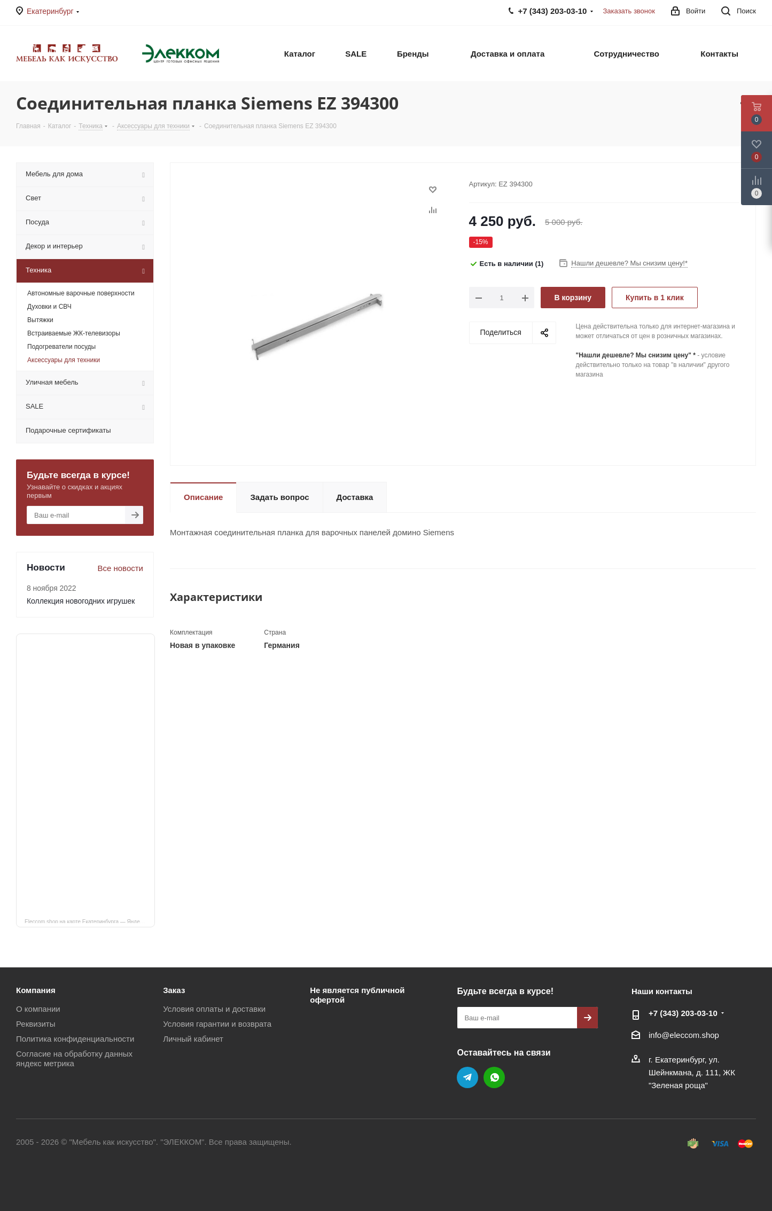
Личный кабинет (193, 1038)
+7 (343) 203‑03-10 (683, 1013)
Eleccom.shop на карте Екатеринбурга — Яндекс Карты (90, 921)
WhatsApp (494, 1077)
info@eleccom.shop (684, 1035)
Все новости (120, 568)
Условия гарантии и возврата (217, 1023)
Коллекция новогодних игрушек (81, 601)
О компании (38, 1008)
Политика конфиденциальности (75, 1038)
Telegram (467, 1077)
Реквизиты (36, 1023)
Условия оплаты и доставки (214, 1008)
